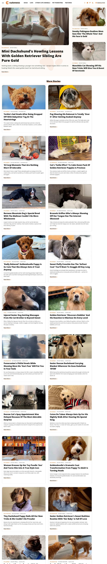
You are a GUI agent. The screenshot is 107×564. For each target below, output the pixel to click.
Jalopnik (88, 547)
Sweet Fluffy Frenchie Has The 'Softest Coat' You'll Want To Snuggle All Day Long (53, 205)
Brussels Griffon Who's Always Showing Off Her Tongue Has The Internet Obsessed (86, 159)
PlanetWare (36, 549)
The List (85, 549)
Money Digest (10, 549)
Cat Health (6, 297)
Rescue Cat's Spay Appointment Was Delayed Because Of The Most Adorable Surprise (17, 304)
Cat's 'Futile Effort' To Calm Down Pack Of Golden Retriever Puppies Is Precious (18, 158)
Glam (48, 547)
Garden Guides (42, 547)
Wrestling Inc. (56, 552)
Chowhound (12, 547)
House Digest (69, 547)
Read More (5, 72)
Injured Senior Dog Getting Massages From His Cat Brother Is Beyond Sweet (87, 205)
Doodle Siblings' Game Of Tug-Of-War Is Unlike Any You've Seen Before (53, 399)
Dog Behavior (5, 47)
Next (56, 524)
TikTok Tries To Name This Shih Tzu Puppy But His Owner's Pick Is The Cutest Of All (53, 496)
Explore (19, 547)
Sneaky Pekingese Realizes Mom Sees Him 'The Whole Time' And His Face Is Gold (87, 34)
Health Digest (61, 547)
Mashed (99, 547)
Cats (31, 3)
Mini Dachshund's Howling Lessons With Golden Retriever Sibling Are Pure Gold (32, 56)
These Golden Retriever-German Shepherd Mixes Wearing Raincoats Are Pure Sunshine (52, 449)
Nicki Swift (18, 549)
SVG (62, 549)
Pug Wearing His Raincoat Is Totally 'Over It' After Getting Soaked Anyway (53, 111)
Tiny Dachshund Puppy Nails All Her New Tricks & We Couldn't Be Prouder (52, 350)
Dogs (26, 3)
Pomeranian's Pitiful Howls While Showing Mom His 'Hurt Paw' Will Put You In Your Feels (53, 255)
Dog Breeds (7, 105)
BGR (6, 547)
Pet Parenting (57, 3)
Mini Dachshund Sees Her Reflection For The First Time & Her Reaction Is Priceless (88, 448)
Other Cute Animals (42, 3)
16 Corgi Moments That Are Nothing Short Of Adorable (87, 109)
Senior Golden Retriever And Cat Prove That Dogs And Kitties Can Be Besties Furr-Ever (17, 496)
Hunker (77, 547)
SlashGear (56, 549)
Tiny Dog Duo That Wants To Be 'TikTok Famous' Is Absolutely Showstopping (17, 448)
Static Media (44, 541)
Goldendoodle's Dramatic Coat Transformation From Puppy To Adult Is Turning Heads (17, 351)
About (47, 538)
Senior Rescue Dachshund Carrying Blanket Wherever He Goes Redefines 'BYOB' (87, 254)
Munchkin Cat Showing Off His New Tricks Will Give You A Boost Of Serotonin (88, 68)
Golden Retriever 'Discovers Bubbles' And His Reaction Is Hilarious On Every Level (17, 254)
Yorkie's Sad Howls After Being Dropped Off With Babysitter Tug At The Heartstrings (16, 112)
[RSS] (93, 3)
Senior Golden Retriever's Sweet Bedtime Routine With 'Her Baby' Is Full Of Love (88, 350)
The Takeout (92, 549)
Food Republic (32, 547)
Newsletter (100, 3)
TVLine (99, 549)
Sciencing (43, 549)
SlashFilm (50, 549)
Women (49, 552)
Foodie (25, 547)
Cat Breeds (75, 63)
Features (68, 3)
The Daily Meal (77, 549)
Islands (82, 547)
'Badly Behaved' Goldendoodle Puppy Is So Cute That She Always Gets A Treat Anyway (17, 206)
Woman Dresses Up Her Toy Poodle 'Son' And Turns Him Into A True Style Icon (87, 303)
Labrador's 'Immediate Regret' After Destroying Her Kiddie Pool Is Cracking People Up (88, 400)
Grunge (54, 547)
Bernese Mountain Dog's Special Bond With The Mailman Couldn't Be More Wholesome (51, 159)
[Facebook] (85, 3)
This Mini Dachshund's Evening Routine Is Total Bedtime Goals (85, 495)
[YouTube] (87, 3)
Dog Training (7, 199)
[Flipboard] (90, 3)
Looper (94, 547)
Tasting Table (68, 549)
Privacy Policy (56, 538)
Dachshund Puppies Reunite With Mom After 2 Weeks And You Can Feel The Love (18, 399)
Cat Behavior (7, 152)
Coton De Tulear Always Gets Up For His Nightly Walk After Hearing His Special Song (53, 303)
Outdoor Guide (27, 549)
